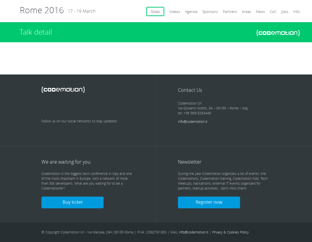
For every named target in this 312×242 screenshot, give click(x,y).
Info (296, 11)
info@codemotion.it (192, 121)
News (260, 11)
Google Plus (89, 106)
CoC (273, 11)
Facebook (46, 106)
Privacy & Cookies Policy (230, 232)
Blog (117, 106)
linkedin (74, 106)
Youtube (103, 106)
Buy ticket (73, 202)
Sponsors (210, 11)
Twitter (60, 106)
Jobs (284, 11)
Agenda (191, 11)
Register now (209, 202)
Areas (246, 11)
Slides (155, 11)
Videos (174, 11)
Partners (230, 11)
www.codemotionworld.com (278, 33)
